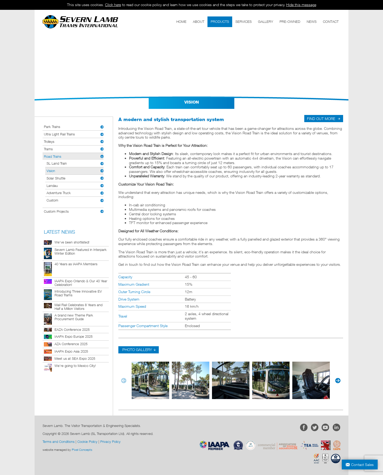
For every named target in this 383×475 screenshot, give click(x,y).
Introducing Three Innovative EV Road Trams (78, 293)
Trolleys (49, 141)
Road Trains (52, 156)
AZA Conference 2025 (71, 344)
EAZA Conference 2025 (72, 329)
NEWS (312, 21)
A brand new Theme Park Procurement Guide (74, 317)
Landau (52, 185)
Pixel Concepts (82, 450)
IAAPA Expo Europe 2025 (74, 336)
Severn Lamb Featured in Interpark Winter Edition (81, 251)
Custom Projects (56, 211)
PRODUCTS (220, 21)
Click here (113, 4)
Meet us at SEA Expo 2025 (75, 358)
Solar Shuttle (56, 178)
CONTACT (331, 21)
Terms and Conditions (58, 441)
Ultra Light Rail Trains (59, 134)
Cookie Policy (87, 441)
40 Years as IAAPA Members (76, 264)
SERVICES (243, 21)
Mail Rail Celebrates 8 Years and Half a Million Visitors (78, 306)
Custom (52, 200)
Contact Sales (362, 464)
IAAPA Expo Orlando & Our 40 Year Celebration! (81, 282)
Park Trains (52, 127)
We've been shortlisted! (72, 242)
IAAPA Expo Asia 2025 (71, 351)
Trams (48, 149)
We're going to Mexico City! (75, 365)
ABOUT (198, 21)
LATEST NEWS (59, 232)
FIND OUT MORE (321, 118)
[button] (336, 380)
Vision (51, 171)
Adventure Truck (59, 193)
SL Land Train (57, 163)
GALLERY (265, 21)
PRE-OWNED (290, 21)
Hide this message (301, 4)
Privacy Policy (110, 441)
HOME (181, 21)
